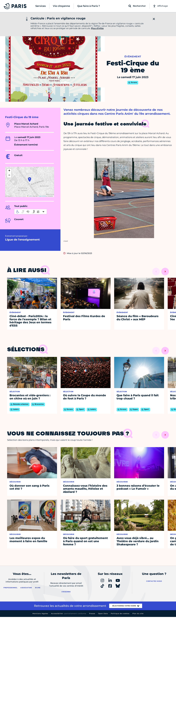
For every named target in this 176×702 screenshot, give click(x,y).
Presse (92, 614)
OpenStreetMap (43, 196)
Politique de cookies (120, 614)
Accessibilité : (68, 614)
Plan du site (137, 614)
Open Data (103, 614)
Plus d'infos (97, 28)
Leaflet (29, 196)
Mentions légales (40, 614)
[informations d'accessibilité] (30, 211)
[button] (29, 179)
